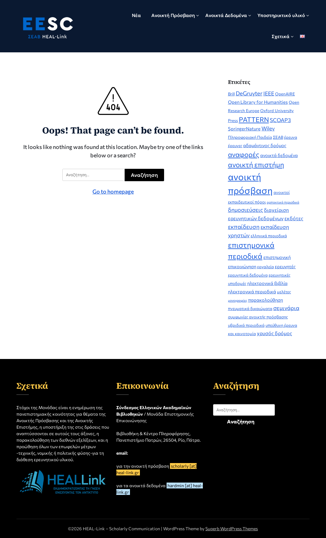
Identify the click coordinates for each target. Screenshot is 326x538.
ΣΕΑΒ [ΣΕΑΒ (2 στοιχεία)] (278, 137)
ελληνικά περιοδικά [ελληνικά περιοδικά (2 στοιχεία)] (269, 235)
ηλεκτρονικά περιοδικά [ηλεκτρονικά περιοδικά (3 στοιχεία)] (252, 291)
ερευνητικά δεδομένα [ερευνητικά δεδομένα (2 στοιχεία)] (248, 275)
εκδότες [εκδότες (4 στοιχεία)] (293, 218)
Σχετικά (280, 36)
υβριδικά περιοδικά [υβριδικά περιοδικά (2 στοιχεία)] (246, 325)
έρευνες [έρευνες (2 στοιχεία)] (235, 145)
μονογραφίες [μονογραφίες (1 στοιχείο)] (237, 300)
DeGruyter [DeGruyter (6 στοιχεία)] (249, 93)
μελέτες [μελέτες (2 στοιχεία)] (284, 291)
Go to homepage (113, 191)
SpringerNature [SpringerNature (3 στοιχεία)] (244, 128)
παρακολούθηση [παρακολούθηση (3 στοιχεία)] (265, 300)
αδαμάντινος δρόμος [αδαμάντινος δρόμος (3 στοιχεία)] (264, 145)
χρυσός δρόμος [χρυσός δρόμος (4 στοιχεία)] (274, 333)
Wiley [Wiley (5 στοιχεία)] (268, 128)
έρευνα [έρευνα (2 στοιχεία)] (290, 137)
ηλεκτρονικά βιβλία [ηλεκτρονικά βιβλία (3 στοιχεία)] (267, 283)
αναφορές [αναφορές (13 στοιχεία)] (243, 154)
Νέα (136, 15)
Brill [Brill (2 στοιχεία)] (231, 93)
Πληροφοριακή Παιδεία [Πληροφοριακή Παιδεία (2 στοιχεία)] (250, 137)
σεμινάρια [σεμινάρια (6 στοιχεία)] (286, 307)
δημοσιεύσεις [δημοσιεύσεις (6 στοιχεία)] (245, 209)
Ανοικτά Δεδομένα (226, 15)
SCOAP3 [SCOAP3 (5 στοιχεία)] (280, 120)
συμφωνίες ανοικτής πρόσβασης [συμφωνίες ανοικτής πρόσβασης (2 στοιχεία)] (258, 316)
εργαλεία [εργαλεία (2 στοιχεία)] (265, 266)
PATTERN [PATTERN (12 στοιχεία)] (254, 119)
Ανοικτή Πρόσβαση (173, 15)
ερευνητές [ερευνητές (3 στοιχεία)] (285, 266)
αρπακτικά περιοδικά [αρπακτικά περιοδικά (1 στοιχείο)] (283, 202)
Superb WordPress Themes (231, 528)
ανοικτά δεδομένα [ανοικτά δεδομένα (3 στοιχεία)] (279, 155)
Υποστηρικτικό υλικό (281, 15)
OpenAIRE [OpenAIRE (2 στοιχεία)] (285, 93)
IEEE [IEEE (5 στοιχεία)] (268, 93)
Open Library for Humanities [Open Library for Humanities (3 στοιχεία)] (258, 102)
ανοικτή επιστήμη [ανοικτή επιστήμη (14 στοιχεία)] (256, 164)
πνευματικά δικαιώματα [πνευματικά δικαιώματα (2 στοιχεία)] (250, 308)
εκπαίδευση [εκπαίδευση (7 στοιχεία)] (244, 226)
